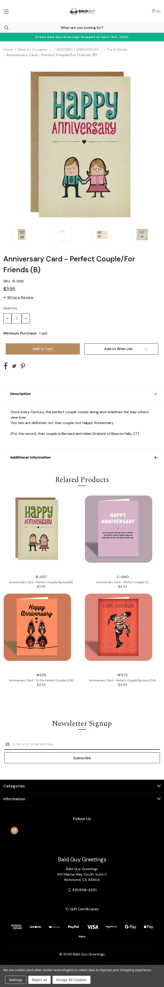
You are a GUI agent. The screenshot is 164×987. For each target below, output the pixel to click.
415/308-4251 (84, 890)
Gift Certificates (82, 909)
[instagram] (14, 830)
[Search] (4, 28)
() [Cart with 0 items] (156, 11)
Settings (16, 979)
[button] (82, 393)
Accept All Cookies (71, 979)
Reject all (39, 979)
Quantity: (10, 308)
